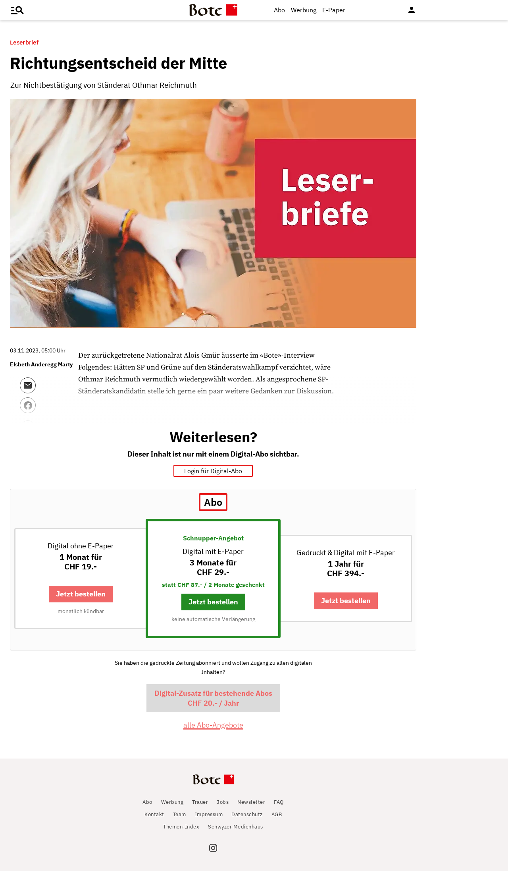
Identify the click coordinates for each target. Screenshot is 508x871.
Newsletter (251, 802)
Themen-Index (181, 826)
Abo (279, 10)
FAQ (279, 802)
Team (179, 814)
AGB (276, 814)
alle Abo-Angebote (213, 725)
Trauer (200, 802)
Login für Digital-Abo (213, 471)
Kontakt (154, 814)
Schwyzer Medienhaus (235, 826)
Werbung (303, 10)
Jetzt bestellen (81, 593)
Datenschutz (247, 814)
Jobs (223, 802)
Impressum (209, 814)
